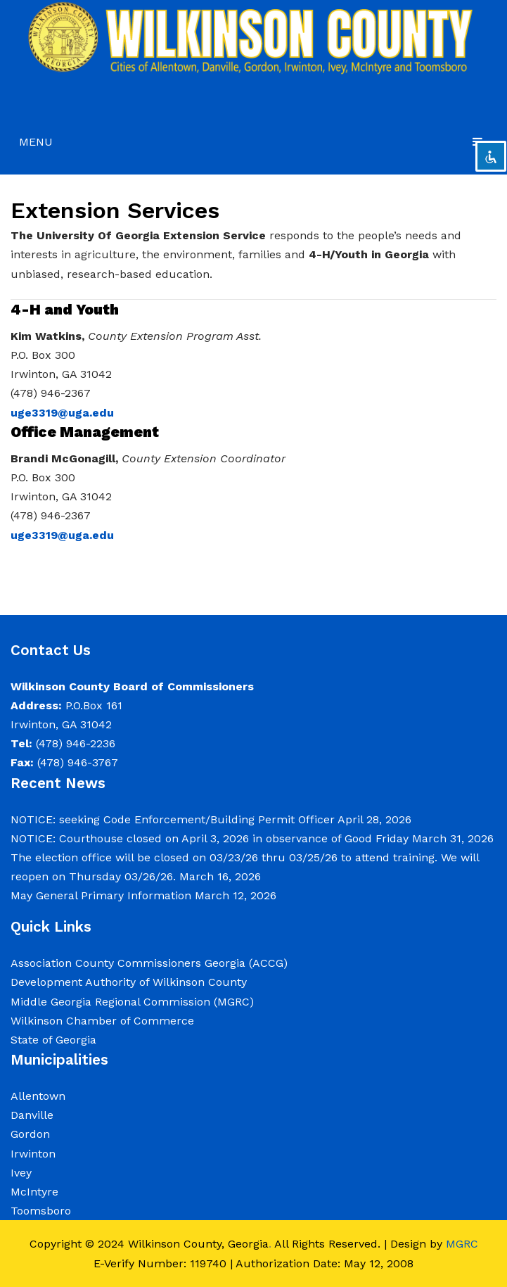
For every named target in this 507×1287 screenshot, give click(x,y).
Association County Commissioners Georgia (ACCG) (149, 963)
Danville (32, 1115)
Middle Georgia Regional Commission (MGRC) (132, 1001)
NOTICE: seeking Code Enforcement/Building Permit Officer (173, 819)
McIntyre (34, 1191)
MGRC (462, 1243)
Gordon (30, 1134)
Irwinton (33, 1153)
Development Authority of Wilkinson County (129, 982)
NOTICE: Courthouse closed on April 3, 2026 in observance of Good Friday (210, 838)
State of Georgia (53, 1039)
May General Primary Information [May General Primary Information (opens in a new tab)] (101, 895)
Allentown (38, 1096)
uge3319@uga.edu (62, 412)
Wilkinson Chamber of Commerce (104, 1020)
